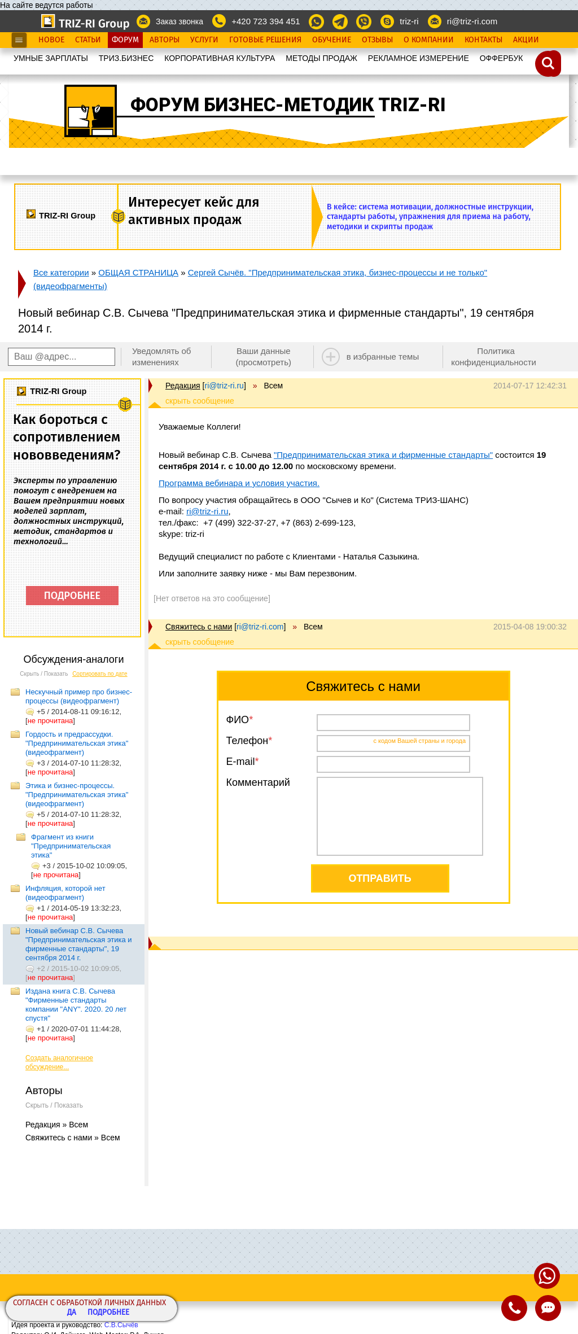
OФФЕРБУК (501, 58)
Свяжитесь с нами (198, 626)
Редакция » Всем (56, 1124)
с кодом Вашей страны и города (420, 740)
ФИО (237, 719)
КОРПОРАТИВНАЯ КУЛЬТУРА (219, 58)
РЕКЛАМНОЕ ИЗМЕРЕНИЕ (418, 58)
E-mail (240, 761)
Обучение (331, 40)
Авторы (164, 40)
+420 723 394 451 (265, 21)
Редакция (182, 385)
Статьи (88, 40)
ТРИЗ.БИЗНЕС (126, 58)
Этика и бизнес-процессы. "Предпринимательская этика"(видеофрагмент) (76, 794)
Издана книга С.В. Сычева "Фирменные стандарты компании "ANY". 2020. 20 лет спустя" (75, 1004)
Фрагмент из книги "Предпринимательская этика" (71, 846)
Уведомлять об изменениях (161, 356)
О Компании (429, 40)
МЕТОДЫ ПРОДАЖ (321, 58)
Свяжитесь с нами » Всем (72, 1137)
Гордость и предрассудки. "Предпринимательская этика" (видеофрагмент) (76, 743)
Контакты (483, 40)
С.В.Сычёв (121, 1325)
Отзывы (377, 40)
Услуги (204, 40)
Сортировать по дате (100, 674)
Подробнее (108, 1313)
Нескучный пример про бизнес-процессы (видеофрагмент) (78, 696)
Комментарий (258, 782)
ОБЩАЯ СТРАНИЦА (138, 272)
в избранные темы (383, 356)
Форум (125, 40)
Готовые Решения (265, 40)
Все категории (61, 272)
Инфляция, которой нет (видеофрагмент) (65, 893)
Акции (526, 40)
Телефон (247, 740)
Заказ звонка (179, 21)
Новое (51, 40)
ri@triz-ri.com (472, 21)
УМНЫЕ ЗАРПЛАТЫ (51, 58)
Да (71, 1313)
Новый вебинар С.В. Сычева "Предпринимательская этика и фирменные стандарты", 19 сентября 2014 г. (78, 944)
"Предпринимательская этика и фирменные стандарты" (383, 455)
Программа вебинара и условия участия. (239, 483)
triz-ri (409, 21)
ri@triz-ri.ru (207, 511)
